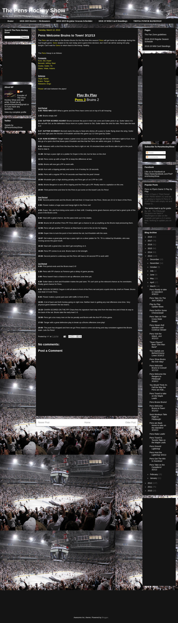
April (152, 282)
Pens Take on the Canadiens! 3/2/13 (157, 467)
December (154, 259)
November (154, 263)
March (153, 286)
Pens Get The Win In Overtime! (158, 460)
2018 (150, 237)
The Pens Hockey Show (33, 10)
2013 (150, 256)
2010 (150, 491)
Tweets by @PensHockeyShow (13, 126)
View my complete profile (15, 112)
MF (21, 92)
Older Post (130, 422)
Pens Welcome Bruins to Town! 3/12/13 (157, 408)
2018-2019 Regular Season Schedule (74, 21)
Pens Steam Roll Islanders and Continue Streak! (158, 327)
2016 (150, 244)
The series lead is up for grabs (158, 208)
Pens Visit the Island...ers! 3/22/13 (156, 336)
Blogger (105, 617)
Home (10, 21)
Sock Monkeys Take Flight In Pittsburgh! (158, 416)
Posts (149, 153)
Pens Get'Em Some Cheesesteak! (158, 311)
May (152, 278)
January (154, 478)
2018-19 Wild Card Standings (113, 21)
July (152, 271)
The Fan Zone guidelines (155, 34)
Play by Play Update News (156, 305)
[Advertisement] (12, 62)
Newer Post (43, 422)
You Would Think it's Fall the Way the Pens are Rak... (158, 387)
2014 (150, 252)
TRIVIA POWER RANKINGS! (147, 21)
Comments (152, 157)
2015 (150, 248)
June (152, 275)
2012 (150, 483)
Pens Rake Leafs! (157, 434)
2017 (150, 241)
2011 (150, 487)
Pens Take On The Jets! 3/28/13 (158, 299)
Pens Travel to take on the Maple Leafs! (158, 395)
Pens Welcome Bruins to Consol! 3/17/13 (158, 367)
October (154, 267)
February (154, 474)
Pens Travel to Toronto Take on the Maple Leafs (158, 440)
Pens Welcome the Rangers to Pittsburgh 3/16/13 (158, 377)
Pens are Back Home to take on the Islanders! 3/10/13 (158, 426)
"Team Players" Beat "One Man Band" (157, 344)
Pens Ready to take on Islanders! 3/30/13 (158, 291)
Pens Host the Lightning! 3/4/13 (158, 453)
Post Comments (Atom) (92, 430)
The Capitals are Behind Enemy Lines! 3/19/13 (157, 353)
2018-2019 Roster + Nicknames (35, 21)
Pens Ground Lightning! (155, 447)
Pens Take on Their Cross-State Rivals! (158, 319)
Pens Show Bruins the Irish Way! (158, 360)
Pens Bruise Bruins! (158, 402)
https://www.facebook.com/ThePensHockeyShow (159, 175)
